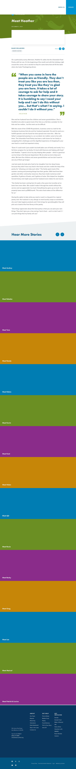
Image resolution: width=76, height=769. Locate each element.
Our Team (32, 716)
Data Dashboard (34, 725)
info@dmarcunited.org (17, 737)
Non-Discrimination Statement (44, 763)
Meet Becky (6, 578)
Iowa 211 (44, 727)
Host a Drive (57, 727)
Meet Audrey (7, 268)
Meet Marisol (7, 670)
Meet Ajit (5, 516)
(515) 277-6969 (15, 736)
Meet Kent (6, 454)
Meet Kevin (6, 423)
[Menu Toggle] (61, 7)
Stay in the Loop (34, 727)
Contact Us (33, 730)
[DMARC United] (9, 7)
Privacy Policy (34, 763)
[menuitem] (35, 716)
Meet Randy (6, 361)
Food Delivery (46, 723)
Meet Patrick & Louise (10, 701)
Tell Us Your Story (46, 725)
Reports (32, 718)
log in (53, 763)
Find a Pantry (45, 716)
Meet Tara (6, 330)
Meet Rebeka (7, 299)
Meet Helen (6, 485)
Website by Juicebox (60, 763)
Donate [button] (71, 7)
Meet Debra (6, 392)
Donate (56, 718)
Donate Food (57, 720)
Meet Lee (5, 639)
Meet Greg (6, 609)
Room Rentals (58, 734)
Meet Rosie (6, 547)
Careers (56, 736)
